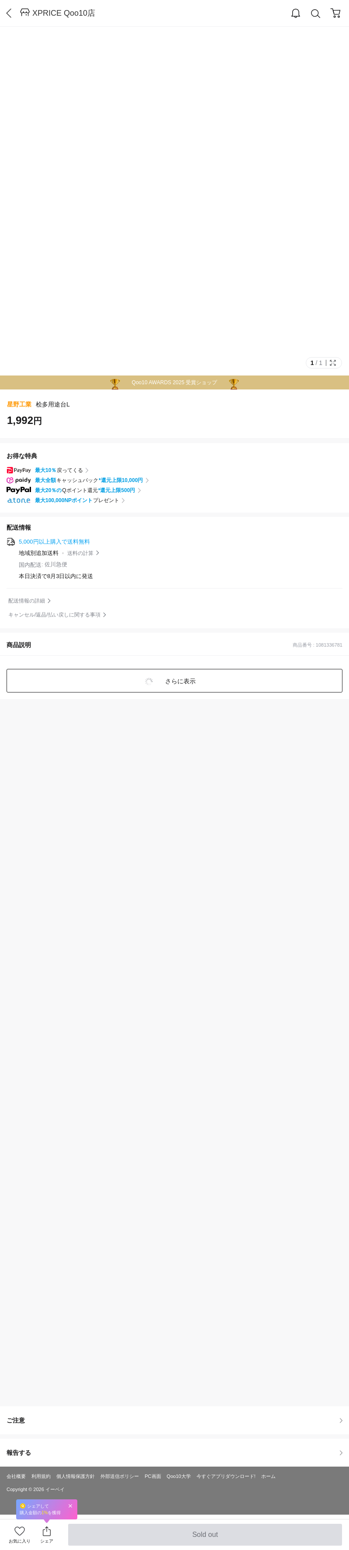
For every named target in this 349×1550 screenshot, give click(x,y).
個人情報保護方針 (75, 1476)
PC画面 (153, 1476)
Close (70, 1506)
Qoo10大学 (179, 1476)
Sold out (205, 1538)
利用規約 (41, 1476)
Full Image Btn (332, 362)
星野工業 (19, 404)
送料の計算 (80, 553)
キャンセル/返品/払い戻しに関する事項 (54, 615)
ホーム (268, 1476)
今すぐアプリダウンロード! (226, 1476)
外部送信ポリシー (119, 1476)
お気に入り (20, 1541)
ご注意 (174, 1420)
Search (316, 13)
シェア (46, 1541)
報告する (174, 1453)
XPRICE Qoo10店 (63, 13)
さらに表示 (180, 681)
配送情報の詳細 (26, 601)
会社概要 (16, 1476)
